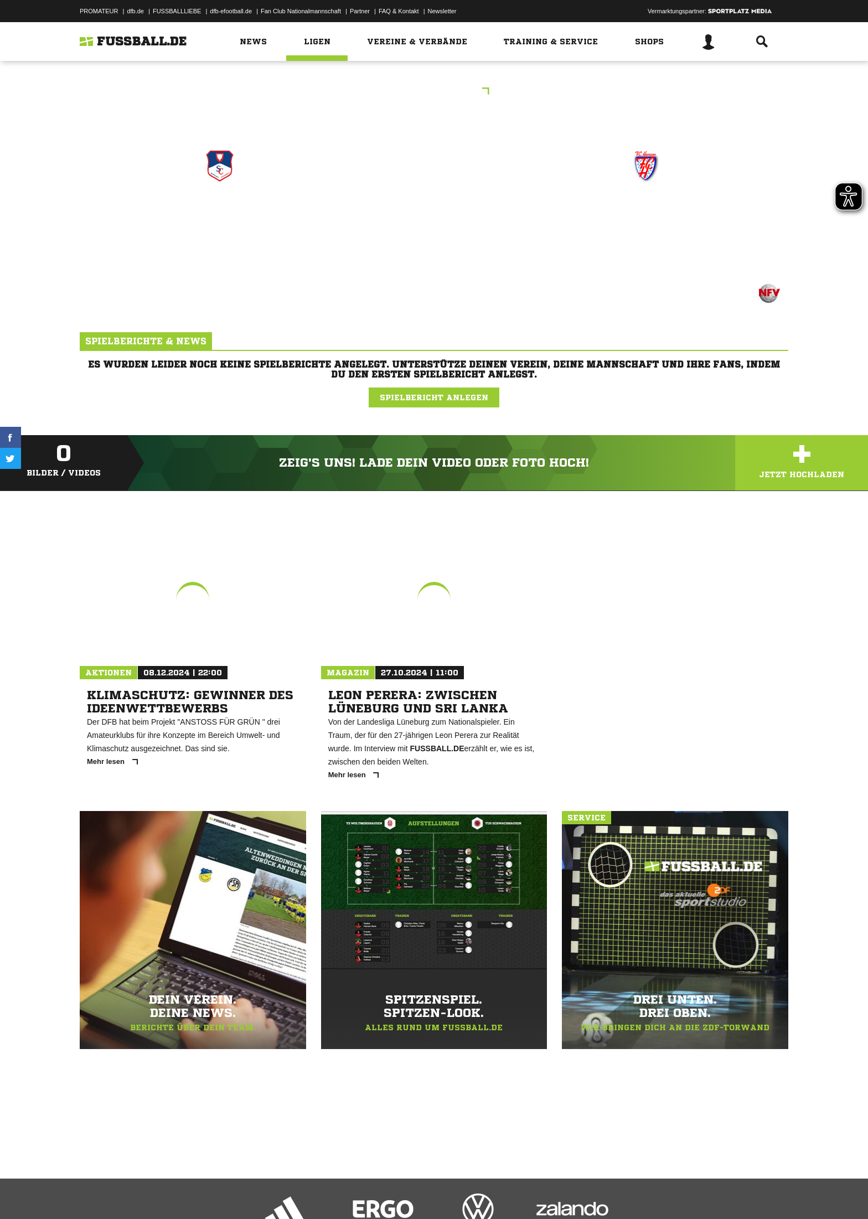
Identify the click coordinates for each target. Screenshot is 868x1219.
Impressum (95, 1193)
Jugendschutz (278, 1193)
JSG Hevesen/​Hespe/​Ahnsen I (646, 221)
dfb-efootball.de (231, 11)
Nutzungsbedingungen (218, 1193)
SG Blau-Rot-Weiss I (219, 214)
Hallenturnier (434, 92)
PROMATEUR (99, 11)
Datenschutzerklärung (149, 1193)
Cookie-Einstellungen (404, 1193)
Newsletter (442, 11)
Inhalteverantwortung (336, 1193)
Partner (360, 11)
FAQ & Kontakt (399, 11)
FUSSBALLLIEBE (177, 11)
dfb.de (135, 11)
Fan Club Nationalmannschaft (301, 11)
